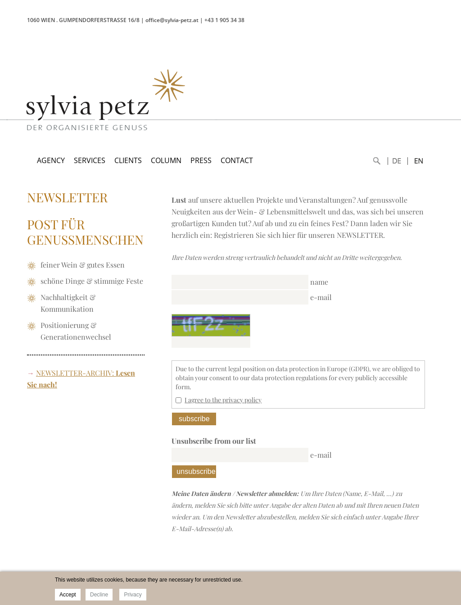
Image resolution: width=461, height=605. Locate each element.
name (319, 282)
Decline (99, 594)
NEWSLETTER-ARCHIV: (75, 373)
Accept (67, 594)
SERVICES (89, 160)
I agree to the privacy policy (223, 400)
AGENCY (51, 160)
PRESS (201, 160)
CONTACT (237, 160)
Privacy (132, 594)
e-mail (321, 297)
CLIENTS (128, 160)
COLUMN (166, 160)
